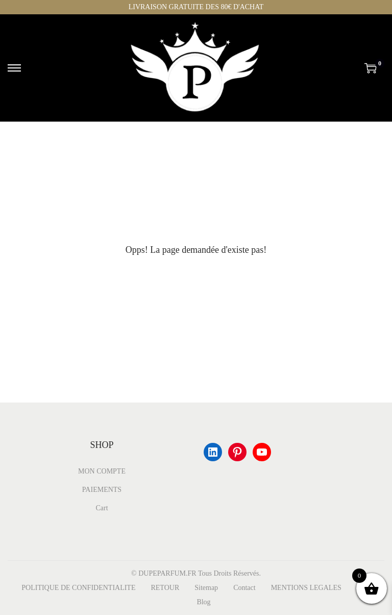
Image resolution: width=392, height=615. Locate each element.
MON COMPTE (102, 471)
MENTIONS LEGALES (306, 588)
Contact (244, 588)
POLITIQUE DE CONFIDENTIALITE (78, 588)
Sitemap (206, 588)
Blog (203, 602)
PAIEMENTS (101, 489)
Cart (101, 508)
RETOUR (165, 588)
